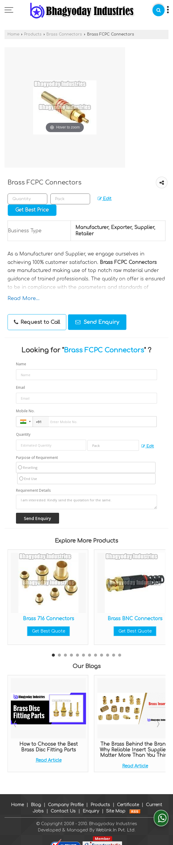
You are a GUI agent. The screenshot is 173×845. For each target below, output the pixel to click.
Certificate (128, 798)
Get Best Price (32, 210)
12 (119, 655)
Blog (36, 798)
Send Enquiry (97, 322)
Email (20, 387)
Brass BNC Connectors (135, 618)
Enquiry (91, 805)
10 (107, 655)
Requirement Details (33, 490)
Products (33, 34)
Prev (15, 724)
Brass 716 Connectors (48, 618)
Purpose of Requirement (37, 458)
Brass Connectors (64, 34)
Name (21, 364)
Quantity (23, 434)
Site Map (115, 805)
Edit (105, 199)
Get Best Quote (48, 631)
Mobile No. (25, 410)
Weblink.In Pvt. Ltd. (115, 824)
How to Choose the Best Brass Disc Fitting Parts (48, 746)
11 (113, 655)
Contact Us (63, 805)
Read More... (23, 298)
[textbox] (70, 198)
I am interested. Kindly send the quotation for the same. (86, 502)
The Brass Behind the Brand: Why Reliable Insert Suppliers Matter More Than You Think (135, 749)
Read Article (48, 760)
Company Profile (65, 798)
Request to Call (37, 322)
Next (157, 724)
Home (13, 34)
